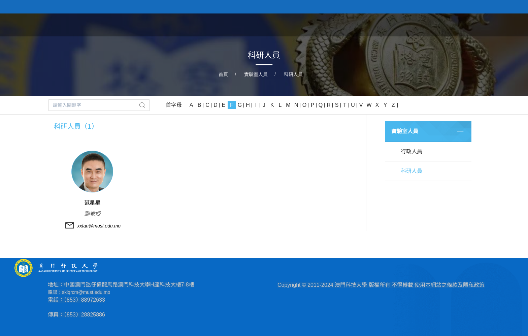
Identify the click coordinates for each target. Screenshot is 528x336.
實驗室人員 (400, 24)
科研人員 (293, 74)
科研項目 (437, 24)
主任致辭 (362, 24)
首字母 (174, 105)
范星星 (92, 203)
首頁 (294, 24)
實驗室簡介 (325, 24)
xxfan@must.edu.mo (99, 225)
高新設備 (471, 24)
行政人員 (411, 151)
